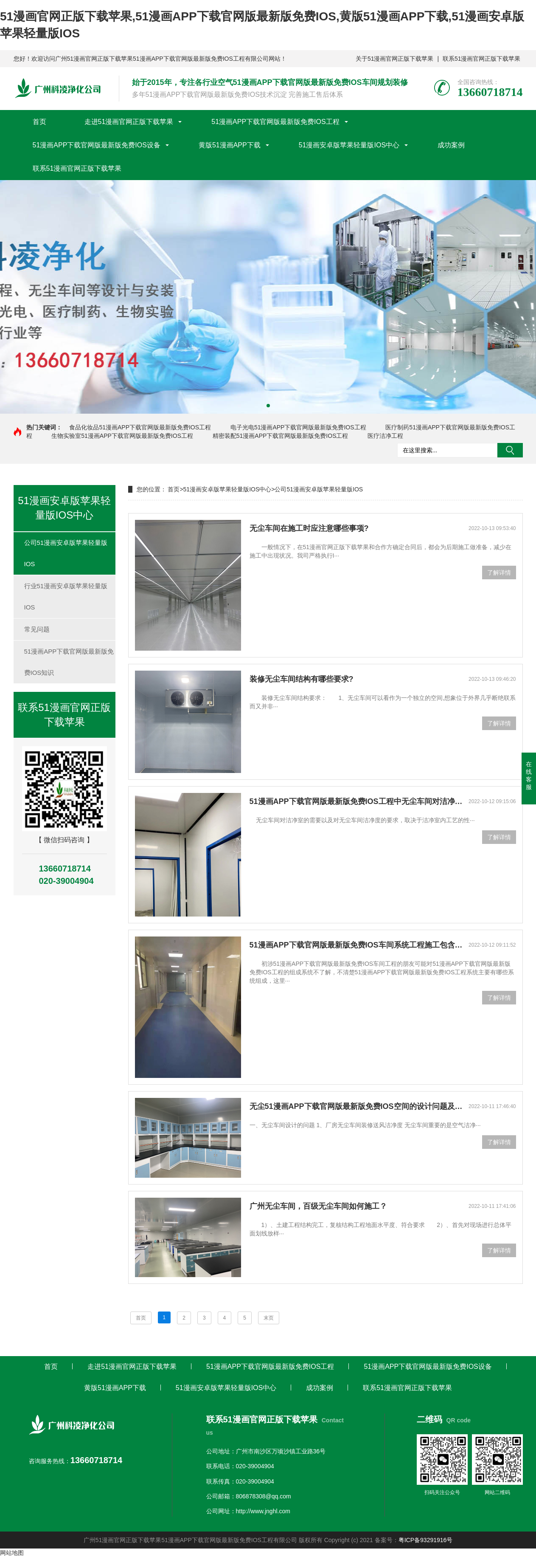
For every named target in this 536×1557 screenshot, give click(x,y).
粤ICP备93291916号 (425, 1540)
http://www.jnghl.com (263, 1511)
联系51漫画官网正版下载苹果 (482, 58)
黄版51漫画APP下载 (230, 145)
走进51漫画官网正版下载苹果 (129, 121)
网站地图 (12, 1552)
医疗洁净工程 (385, 435)
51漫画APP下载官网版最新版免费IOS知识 (69, 662)
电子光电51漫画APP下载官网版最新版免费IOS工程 (298, 427)
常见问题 (37, 629)
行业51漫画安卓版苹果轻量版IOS (66, 596)
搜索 (510, 450)
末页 (269, 1318)
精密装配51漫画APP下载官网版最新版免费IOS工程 (280, 435)
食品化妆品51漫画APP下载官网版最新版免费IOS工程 (140, 427)
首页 (39, 121)
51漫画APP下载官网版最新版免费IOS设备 (96, 145)
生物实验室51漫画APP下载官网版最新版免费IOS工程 (122, 435)
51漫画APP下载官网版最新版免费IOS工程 (275, 121)
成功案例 (451, 145)
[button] (268, 405)
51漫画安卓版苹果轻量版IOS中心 (349, 145)
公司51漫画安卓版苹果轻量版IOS (66, 553)
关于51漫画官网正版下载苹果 (395, 58)
